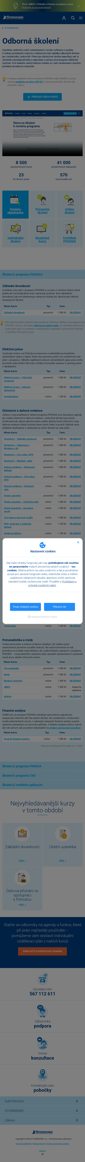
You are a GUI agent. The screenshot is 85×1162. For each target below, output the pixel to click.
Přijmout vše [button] (59, 606)
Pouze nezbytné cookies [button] (25, 606)
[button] (42, 617)
